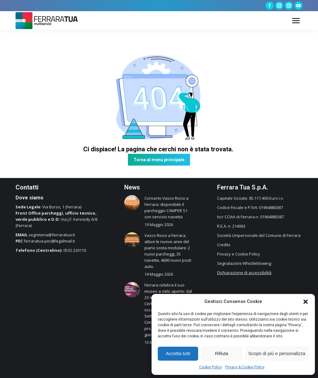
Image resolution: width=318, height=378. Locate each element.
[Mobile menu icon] (295, 20)
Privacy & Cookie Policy (245, 367)
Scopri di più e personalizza (276, 353)
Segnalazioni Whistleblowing (244, 263)
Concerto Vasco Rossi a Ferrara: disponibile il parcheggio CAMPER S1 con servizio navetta (166, 207)
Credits (223, 244)
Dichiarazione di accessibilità (244, 272)
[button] (305, 302)
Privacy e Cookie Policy (238, 254)
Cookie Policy (210, 367)
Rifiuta (221, 353)
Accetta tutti (178, 353)
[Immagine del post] (132, 203)
